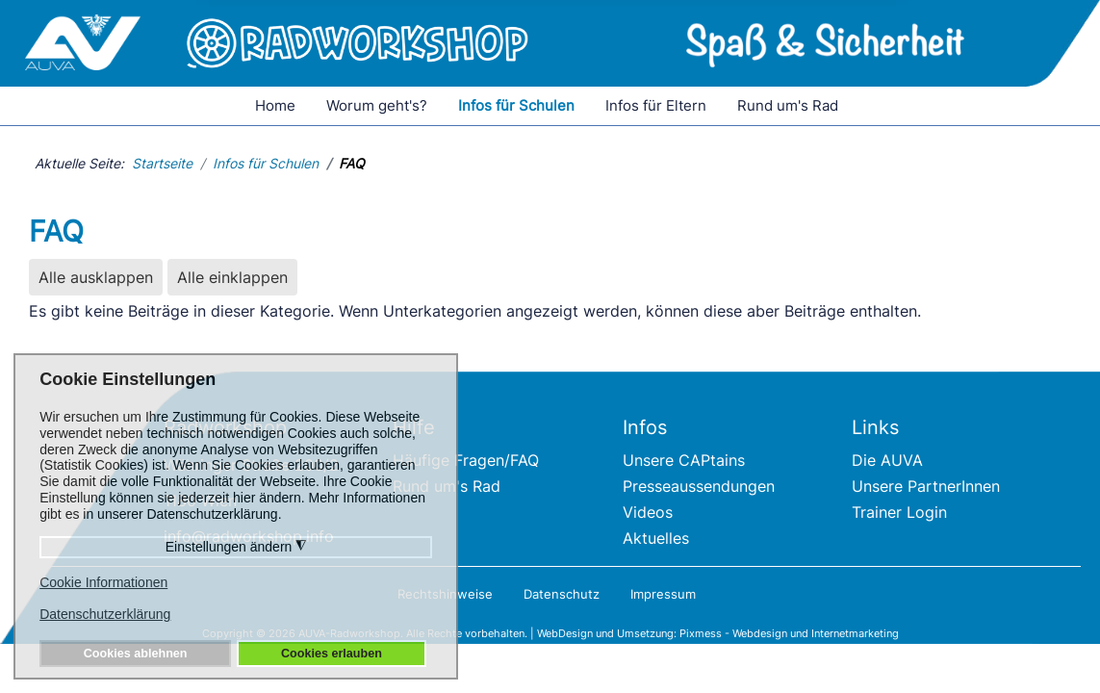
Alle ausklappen (95, 277)
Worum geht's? (376, 105)
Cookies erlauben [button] (331, 653)
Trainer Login (899, 512)
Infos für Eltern (655, 105)
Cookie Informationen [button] (103, 582)
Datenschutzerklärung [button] (104, 614)
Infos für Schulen (516, 105)
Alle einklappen (232, 277)
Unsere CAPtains (684, 460)
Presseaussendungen (699, 486)
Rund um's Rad (787, 105)
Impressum (663, 594)
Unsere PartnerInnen (926, 486)
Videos (648, 512)
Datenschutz (562, 594)
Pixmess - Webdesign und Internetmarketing (789, 633)
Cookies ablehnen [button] (136, 653)
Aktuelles (656, 538)
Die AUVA (887, 460)
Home (275, 105)
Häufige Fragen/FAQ (466, 460)
